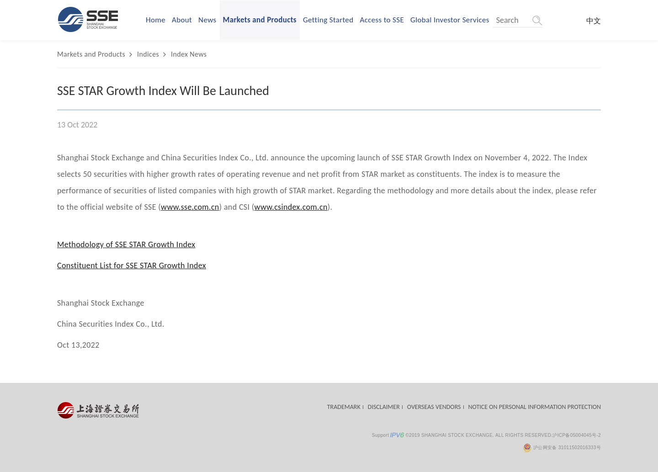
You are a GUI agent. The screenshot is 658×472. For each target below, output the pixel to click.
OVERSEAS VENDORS (434, 407)
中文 (593, 21)
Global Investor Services (449, 20)
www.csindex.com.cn (291, 207)
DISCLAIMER (384, 407)
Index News (189, 54)
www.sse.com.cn (190, 207)
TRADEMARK (344, 407)
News (207, 20)
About (182, 20)
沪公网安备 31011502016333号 (562, 447)
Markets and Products (260, 20)
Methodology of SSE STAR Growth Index (126, 244)
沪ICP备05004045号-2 (576, 435)
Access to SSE (382, 20)
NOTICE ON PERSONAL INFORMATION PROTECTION (534, 407)
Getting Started (328, 20)
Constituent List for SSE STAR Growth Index (131, 265)
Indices (148, 54)
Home (155, 20)
